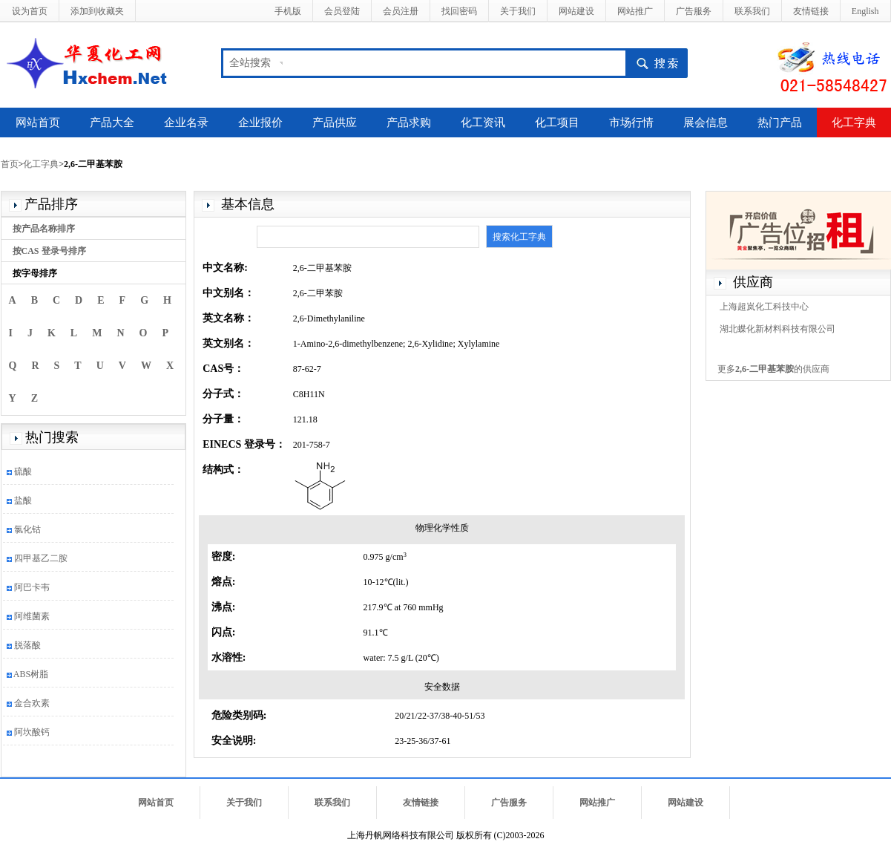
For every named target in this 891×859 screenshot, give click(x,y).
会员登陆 (342, 11)
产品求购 (409, 122)
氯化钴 (27, 529)
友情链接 (811, 11)
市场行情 (631, 122)
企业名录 (186, 122)
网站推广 (635, 11)
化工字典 (854, 122)
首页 (10, 164)
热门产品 (779, 122)
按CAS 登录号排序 (49, 251)
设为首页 (29, 11)
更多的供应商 (773, 369)
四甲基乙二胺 (41, 558)
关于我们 (518, 11)
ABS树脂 (30, 674)
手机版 (287, 11)
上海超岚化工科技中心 (764, 306)
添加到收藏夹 (97, 11)
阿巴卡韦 (32, 587)
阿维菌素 (32, 616)
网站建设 (576, 11)
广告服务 (693, 11)
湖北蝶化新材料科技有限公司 (777, 329)
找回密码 (459, 11)
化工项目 (557, 122)
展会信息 (705, 122)
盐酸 (23, 500)
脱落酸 (27, 645)
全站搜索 (250, 62)
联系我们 (752, 11)
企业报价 (260, 122)
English (865, 11)
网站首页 (38, 122)
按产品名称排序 (44, 228)
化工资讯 (483, 122)
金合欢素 (32, 703)
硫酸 (23, 471)
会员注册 (400, 11)
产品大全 (112, 122)
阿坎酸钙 (32, 732)
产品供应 (334, 122)
